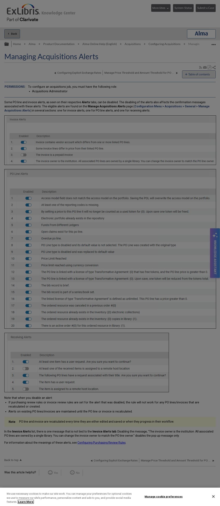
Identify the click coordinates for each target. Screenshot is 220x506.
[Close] (213, 496)
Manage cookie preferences (164, 496)
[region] (110, 497)
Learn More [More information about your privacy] (25, 501)
